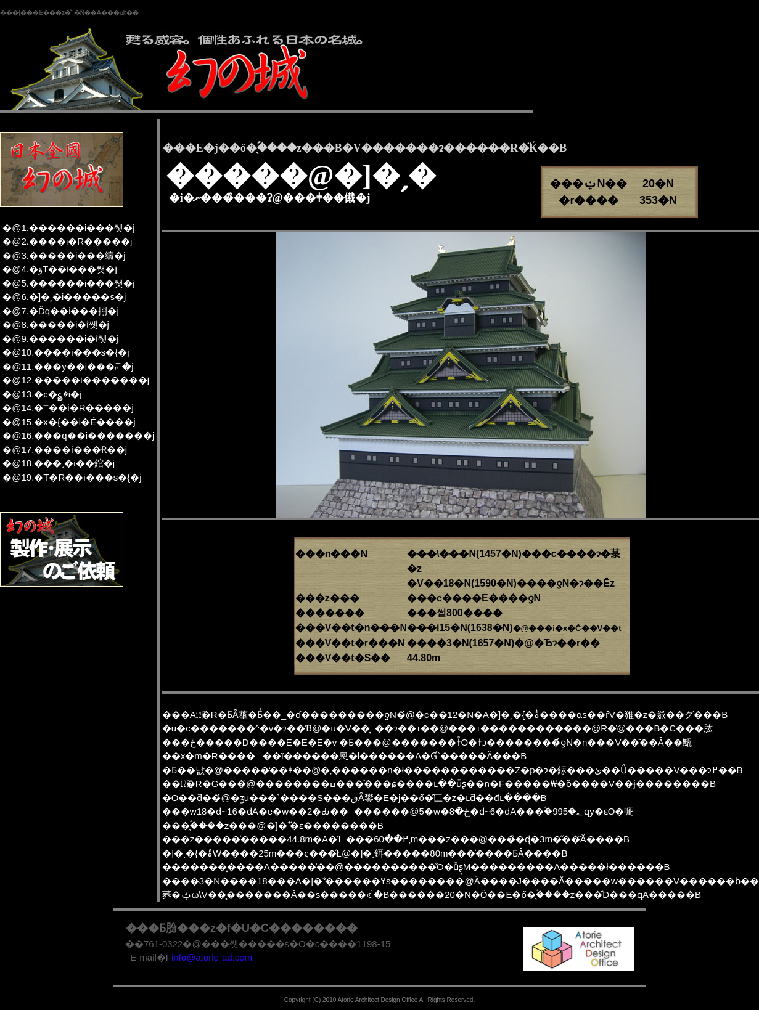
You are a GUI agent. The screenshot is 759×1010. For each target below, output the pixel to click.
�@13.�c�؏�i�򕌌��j (41, 394)
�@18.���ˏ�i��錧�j (58, 463)
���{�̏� (16, 12)
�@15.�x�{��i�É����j (68, 422)
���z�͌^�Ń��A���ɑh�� (91, 12)
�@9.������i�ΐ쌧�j (60, 338)
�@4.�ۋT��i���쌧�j (59, 269)
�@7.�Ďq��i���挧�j (60, 311)
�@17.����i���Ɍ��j (64, 449)
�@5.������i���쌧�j (68, 283)
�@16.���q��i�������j (78, 435)
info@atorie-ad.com (211, 957)
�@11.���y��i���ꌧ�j (67, 366)
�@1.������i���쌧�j (68, 227)
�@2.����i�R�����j (67, 241)
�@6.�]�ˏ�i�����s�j (64, 296)
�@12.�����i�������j (75, 380)
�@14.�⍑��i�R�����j (68, 407)
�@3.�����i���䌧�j (63, 255)
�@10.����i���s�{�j (65, 352)
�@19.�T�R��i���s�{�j (71, 477)
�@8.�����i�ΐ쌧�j (55, 324)
